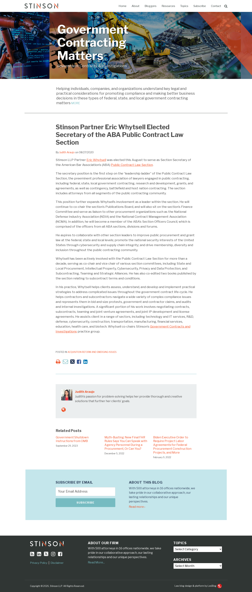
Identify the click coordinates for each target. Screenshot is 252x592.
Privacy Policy (38, 563)
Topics (184, 6)
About (135, 6)
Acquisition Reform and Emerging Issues (92, 352)
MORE (75, 103)
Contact (216, 6)
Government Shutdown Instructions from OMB (72, 439)
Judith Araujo (67, 152)
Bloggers (150, 6)
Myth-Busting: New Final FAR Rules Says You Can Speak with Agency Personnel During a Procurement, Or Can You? (125, 443)
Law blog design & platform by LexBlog (198, 585)
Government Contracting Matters (92, 42)
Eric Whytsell (96, 160)
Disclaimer (57, 563)
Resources (168, 6)
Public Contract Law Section (132, 165)
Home (122, 6)
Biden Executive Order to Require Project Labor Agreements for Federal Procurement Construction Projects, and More (172, 445)
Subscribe (199, 6)
